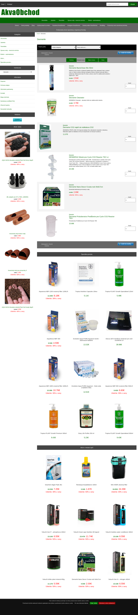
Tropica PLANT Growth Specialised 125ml (119, 291)
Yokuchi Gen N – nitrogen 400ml (119, 579)
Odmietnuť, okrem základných (107, 603)
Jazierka (53, 20)
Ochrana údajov (5, 85)
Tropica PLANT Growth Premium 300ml (53, 433)
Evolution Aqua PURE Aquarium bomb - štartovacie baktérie (86, 339)
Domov (17, 25)
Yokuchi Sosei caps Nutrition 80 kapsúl (86, 532)
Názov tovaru (91, 60)
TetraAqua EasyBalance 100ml (86, 485)
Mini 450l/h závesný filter (119, 485)
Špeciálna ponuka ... (6, 62)
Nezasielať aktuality (6, 109)
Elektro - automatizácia (94, 20)
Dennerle (71, 65)
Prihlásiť (9, 4)
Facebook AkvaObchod (58, 25)
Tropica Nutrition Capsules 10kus (86, 291)
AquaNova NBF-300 (53, 339)
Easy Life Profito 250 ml (86, 433)
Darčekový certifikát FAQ (8, 101)
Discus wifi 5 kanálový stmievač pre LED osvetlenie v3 (119, 339)
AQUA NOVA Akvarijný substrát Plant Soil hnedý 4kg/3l (17, 293)
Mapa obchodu (5, 97)
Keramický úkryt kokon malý (17, 219)
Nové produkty (25, 25)
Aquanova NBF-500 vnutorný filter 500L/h (119, 386)
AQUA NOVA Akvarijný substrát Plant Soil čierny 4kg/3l (17, 146)
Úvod (2, 4)
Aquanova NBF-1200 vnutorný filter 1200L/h (53, 291)
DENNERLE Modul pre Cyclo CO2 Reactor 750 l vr (89, 157)
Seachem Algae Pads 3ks (53, 485)
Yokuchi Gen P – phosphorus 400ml (53, 532)
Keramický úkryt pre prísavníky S (17, 256)
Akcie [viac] (17, 127)
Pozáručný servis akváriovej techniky (117, 25)
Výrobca (71, 60)
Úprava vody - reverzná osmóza (76, 20)
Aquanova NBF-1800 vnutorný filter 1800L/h (53, 386)
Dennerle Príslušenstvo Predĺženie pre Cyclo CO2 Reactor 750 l (91, 217)
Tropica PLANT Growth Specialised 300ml (119, 433)
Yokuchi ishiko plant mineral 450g (53, 579)
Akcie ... (3, 58)
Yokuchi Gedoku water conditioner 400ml (119, 532)
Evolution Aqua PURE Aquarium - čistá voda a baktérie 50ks (86, 386)
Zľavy (33, 25)
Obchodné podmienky (7, 89)
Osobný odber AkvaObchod (89, 25)
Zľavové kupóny (5, 105)
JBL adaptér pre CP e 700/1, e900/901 (17, 183)
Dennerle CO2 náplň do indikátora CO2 (78, 127)
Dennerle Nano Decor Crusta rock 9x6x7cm (86, 187)
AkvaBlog (102, 25)
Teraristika (61, 20)
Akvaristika (44, 20)
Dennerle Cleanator (76, 98)
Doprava (3, 81)
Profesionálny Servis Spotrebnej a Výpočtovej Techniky (71, 30)
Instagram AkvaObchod (73, 25)
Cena (102, 60)
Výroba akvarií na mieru (43, 25)
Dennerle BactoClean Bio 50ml (81, 68)
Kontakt (3, 93)
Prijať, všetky (93, 603)
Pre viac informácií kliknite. (81, 603)
